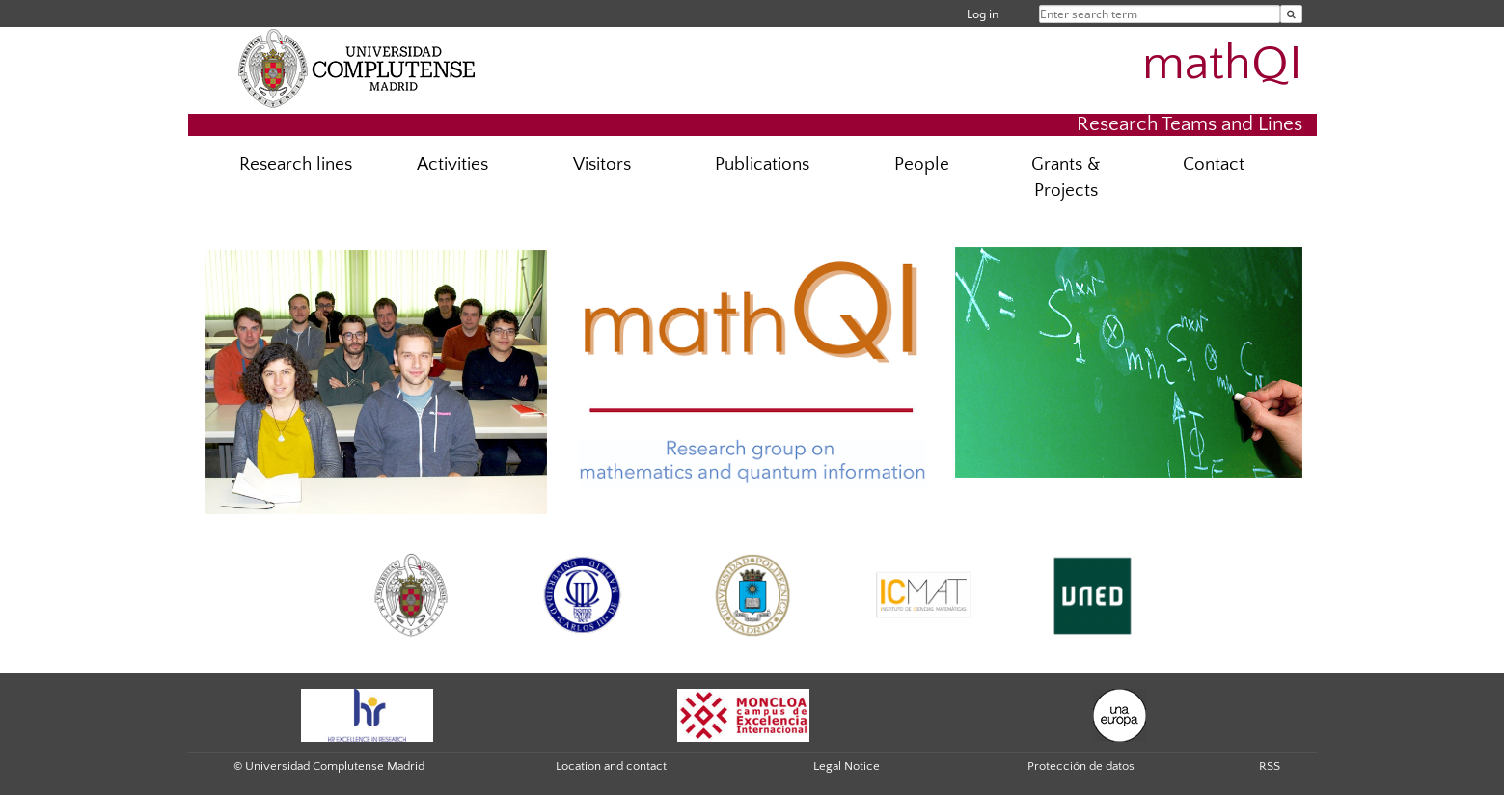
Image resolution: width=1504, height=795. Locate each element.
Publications (762, 164)
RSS (1269, 766)
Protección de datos (1081, 766)
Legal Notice (846, 766)
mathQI (1222, 64)
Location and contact (611, 766)
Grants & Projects (1065, 177)
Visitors (602, 164)
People (921, 164)
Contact (1213, 164)
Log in (982, 14)
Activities (452, 164)
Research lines (295, 164)
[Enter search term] (1291, 14)
